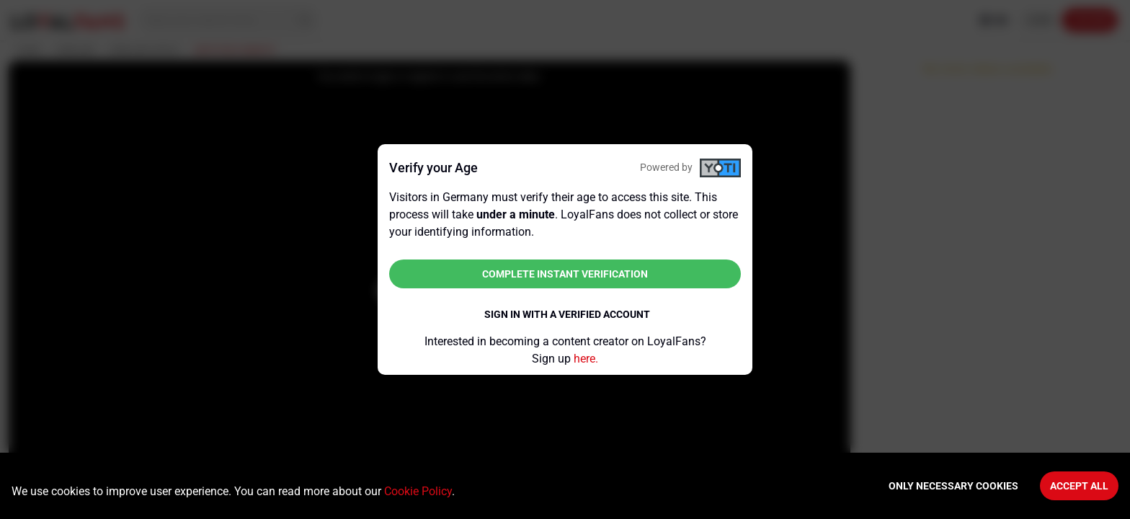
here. (586, 358)
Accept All (1079, 486)
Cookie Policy (418, 491)
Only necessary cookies (953, 486)
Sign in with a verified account (567, 314)
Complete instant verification (565, 274)
